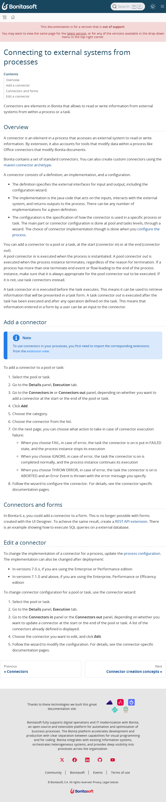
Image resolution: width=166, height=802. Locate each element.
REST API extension (131, 521)
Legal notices (110, 782)
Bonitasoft (77, 772)
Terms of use (120, 772)
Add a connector (18, 85)
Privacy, (97, 782)
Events (98, 772)
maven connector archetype (27, 164)
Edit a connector (18, 96)
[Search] (128, 6)
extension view (38, 351)
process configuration (142, 553)
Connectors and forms (22, 91)
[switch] (153, 6)
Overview (12, 80)
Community (53, 772)
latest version (76, 33)
